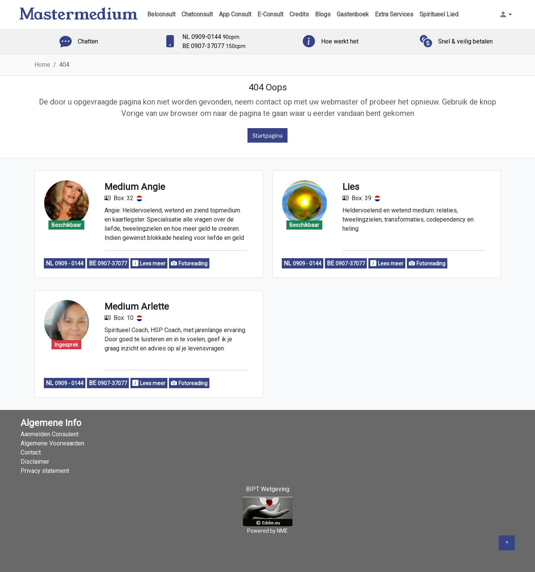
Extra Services (394, 14)
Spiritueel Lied (438, 14)
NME (282, 531)
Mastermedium (78, 14)
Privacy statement (45, 470)
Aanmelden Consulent (50, 434)
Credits (299, 14)
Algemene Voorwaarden (52, 443)
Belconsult (161, 14)
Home (42, 64)
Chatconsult (197, 14)
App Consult (235, 14)
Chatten (88, 41)
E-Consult (270, 14)
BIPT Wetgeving (267, 489)
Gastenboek (353, 14)
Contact (31, 452)
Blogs (323, 14)
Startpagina (267, 135)
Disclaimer (35, 461)
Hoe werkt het (339, 41)
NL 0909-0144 (210, 36)
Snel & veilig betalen (465, 41)
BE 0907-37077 (214, 46)
